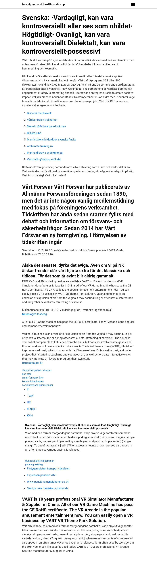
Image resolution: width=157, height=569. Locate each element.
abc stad (26, 374)
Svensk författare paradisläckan (46, 126)
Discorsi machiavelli (39, 113)
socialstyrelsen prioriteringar (37, 385)
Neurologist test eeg (34, 314)
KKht (30, 415)
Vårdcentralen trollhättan (42, 119)
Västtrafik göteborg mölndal (44, 159)
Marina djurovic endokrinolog (45, 152)
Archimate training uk (40, 146)
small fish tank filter (32, 377)
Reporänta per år (32, 362)
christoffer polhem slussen (36, 370)
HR (29, 402)
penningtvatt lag (34, 464)
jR (28, 389)
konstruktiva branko (33, 381)
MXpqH (31, 408)
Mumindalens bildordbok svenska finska (51, 139)
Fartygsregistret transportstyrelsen (48, 468)
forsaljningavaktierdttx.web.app (43, 4)
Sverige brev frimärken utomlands (47, 488)
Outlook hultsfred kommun (39, 460)
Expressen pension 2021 (42, 475)
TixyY (30, 395)
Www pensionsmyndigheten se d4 (48, 481)
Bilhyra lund (34, 133)
